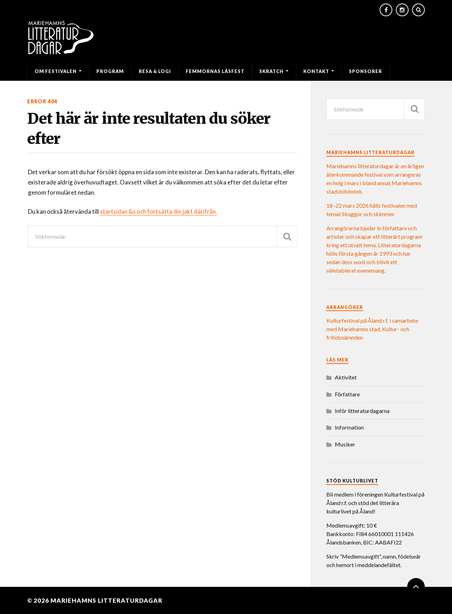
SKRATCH (271, 71)
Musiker (345, 444)
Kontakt (316, 71)
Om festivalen (56, 71)
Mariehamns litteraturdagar (106, 600)
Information (349, 427)
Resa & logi (155, 71)
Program (110, 71)
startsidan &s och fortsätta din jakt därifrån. (158, 211)
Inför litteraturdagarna (362, 410)
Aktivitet (346, 377)
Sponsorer (365, 71)
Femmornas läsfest (215, 71)
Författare (347, 394)
